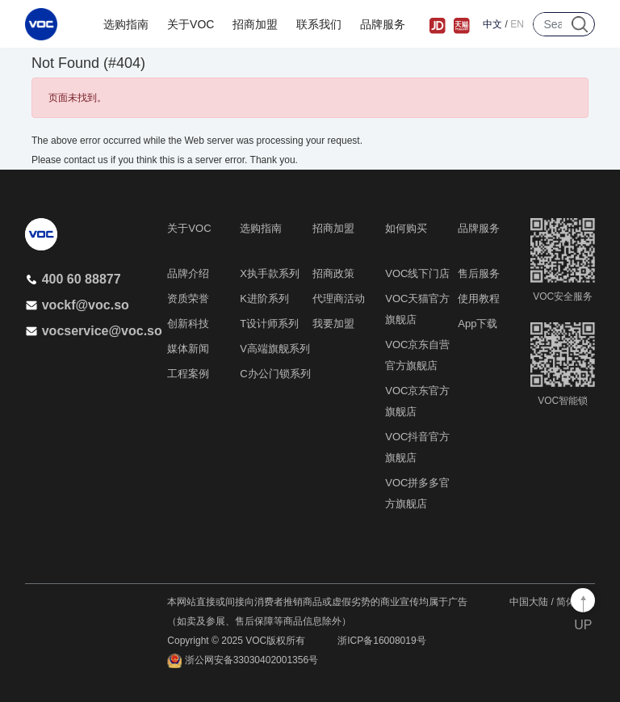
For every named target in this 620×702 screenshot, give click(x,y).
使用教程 (479, 298)
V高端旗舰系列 (275, 349)
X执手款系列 (270, 273)
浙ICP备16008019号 (381, 640)
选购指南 (126, 24)
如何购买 (406, 228)
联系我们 (318, 24)
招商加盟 (255, 24)
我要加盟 (333, 323)
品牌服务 (382, 24)
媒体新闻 (188, 349)
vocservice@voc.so (93, 331)
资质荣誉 (188, 298)
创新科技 (188, 323)
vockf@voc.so (77, 305)
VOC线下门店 (417, 273)
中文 (492, 24)
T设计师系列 (269, 323)
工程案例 (188, 374)
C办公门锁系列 (275, 374)
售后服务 (479, 273)
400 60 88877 (73, 279)
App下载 (477, 323)
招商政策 (333, 273)
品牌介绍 (188, 273)
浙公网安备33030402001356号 (242, 661)
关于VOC (190, 24)
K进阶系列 (264, 298)
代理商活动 (338, 298)
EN (517, 24)
